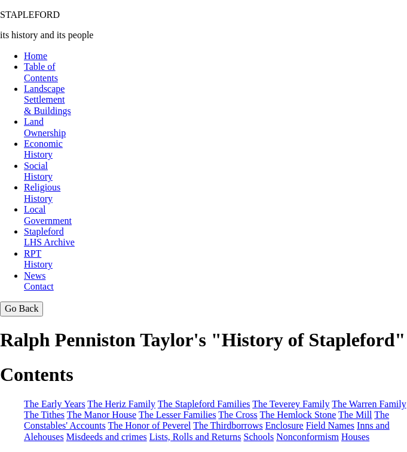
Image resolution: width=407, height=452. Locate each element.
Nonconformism (307, 437)
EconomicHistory (43, 149)
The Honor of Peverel (149, 425)
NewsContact (39, 280)
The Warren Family (369, 404)
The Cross (237, 415)
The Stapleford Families (204, 404)
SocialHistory (38, 171)
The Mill (355, 415)
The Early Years (54, 404)
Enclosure (284, 425)
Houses (355, 437)
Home (35, 56)
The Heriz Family (121, 404)
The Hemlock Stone (297, 415)
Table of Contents (41, 72)
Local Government (48, 214)
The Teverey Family (290, 404)
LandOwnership (45, 126)
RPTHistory (38, 258)
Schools (259, 437)
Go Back (21, 308)
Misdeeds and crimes (106, 437)
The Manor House (101, 415)
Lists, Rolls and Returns (195, 437)
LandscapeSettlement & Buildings (47, 100)
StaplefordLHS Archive (49, 236)
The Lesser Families (177, 415)
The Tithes (44, 415)
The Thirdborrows (228, 425)
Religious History (42, 192)
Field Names (330, 425)
